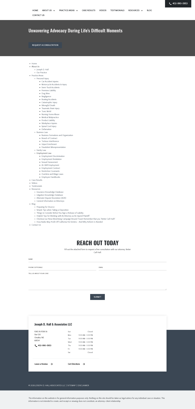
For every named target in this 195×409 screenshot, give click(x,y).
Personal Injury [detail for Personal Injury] (43, 79)
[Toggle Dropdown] (85, 10)
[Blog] (84, 15)
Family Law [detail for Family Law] (41, 150)
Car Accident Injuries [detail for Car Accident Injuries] (50, 82)
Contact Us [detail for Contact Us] (36, 225)
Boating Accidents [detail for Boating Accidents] (49, 100)
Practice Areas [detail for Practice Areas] (37, 76)
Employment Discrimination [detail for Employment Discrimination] (53, 156)
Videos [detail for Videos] (34, 183)
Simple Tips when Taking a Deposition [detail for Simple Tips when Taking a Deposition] (53, 210)
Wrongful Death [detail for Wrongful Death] (48, 106)
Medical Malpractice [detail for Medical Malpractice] (50, 118)
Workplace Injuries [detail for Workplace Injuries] (49, 123)
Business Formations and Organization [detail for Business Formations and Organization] (57, 135)
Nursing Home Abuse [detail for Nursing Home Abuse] (50, 115)
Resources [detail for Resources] (36, 189)
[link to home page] (44, 10)
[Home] (66, 10)
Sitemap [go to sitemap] (71, 385)
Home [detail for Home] (34, 64)
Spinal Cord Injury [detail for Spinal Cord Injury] (49, 126)
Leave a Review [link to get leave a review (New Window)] (43, 364)
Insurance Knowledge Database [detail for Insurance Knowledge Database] (50, 192)
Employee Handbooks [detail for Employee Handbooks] (51, 177)
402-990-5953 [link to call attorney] (42, 346)
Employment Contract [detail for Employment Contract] (51, 168)
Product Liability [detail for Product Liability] (48, 120)
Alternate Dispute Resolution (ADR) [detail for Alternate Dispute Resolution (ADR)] (51, 198)
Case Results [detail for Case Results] (37, 180)
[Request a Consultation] (45, 45)
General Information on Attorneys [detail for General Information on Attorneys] (50, 201)
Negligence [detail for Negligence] (46, 97)
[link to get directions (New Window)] (49, 337)
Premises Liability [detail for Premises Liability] (49, 91)
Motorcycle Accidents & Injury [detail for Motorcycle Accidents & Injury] (54, 85)
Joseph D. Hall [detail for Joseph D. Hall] (43, 70)
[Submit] (97, 297)
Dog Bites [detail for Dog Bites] (46, 94)
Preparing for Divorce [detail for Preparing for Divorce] (45, 207)
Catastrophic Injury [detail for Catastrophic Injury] (49, 103)
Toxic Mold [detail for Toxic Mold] (46, 112)
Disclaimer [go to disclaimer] (83, 385)
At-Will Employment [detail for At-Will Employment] (50, 165)
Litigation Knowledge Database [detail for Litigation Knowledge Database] (50, 195)
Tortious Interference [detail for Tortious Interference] (50, 141)
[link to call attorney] (178, 3)
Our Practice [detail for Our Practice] (42, 73)
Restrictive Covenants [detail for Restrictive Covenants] (51, 171)
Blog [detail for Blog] (33, 204)
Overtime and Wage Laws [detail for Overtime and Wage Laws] (52, 174)
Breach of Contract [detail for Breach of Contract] (49, 138)
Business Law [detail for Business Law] (42, 132)
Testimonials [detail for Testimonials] (37, 186)
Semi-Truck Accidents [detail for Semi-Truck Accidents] (51, 88)
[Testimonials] (148, 10)
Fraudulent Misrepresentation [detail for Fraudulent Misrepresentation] (54, 147)
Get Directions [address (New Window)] (76, 364)
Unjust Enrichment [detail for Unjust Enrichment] (49, 144)
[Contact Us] (97, 15)
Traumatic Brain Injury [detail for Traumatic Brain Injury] (50, 109)
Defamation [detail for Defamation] (46, 129)
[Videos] (133, 10)
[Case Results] (119, 10)
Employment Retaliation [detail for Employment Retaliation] (52, 159)
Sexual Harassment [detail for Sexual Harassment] (50, 162)
